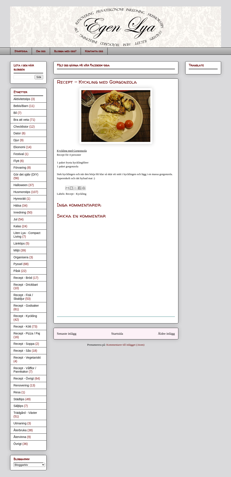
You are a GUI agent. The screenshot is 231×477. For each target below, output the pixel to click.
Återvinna (20, 437)
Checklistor (21, 126)
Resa (17, 392)
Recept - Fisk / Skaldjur (23, 296)
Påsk (17, 271)
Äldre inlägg (166, 333)
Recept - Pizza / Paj (27, 333)
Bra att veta (21, 119)
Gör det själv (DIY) (26, 174)
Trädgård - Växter (25, 412)
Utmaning (20, 423)
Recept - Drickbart (26, 284)
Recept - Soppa (24, 343)
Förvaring (20, 167)
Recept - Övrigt (24, 378)
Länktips (19, 243)
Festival (19, 154)
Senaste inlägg (67, 333)
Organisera (21, 257)
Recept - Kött (22, 326)
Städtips (19, 399)
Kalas (17, 226)
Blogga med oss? (65, 51)
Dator (17, 133)
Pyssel (18, 264)
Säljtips (18, 406)
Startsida (20, 51)
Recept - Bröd (23, 277)
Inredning (20, 212)
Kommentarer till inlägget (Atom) (125, 344)
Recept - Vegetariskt (27, 357)
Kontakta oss (94, 51)
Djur (16, 140)
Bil (15, 113)
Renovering (21, 385)
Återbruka (20, 430)
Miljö (17, 250)
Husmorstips (22, 192)
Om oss (41, 51)
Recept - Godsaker (26, 305)
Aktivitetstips (22, 99)
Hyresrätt (20, 198)
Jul (15, 219)
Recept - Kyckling (76, 193)
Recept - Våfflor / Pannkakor (25, 369)
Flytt (16, 161)
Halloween (21, 185)
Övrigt (18, 444)
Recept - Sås (22, 350)
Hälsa (17, 205)
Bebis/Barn (21, 106)
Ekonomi (19, 147)
